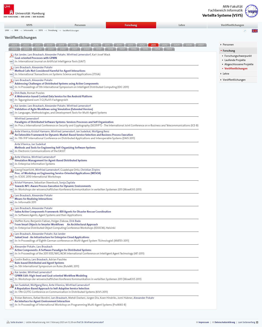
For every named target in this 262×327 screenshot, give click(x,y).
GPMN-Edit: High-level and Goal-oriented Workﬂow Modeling (51, 275)
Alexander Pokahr (55, 54)
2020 (49, 45)
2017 (84, 45)
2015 (107, 45)
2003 (51, 49)
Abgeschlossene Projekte (239, 64)
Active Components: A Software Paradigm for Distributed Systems (53, 250)
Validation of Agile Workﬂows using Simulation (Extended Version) (54, 109)
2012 (142, 45)
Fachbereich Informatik (225, 10)
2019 (61, 45)
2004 (39, 49)
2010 (164, 45)
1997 (122, 49)
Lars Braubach (36, 54)
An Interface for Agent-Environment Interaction (42, 301)
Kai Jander (21, 54)
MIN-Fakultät (233, 6)
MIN (16, 30)
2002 (63, 49)
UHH (7, 30)
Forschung (131, 25)
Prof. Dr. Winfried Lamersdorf (90, 322)
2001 (74, 49)
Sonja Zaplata (67, 182)
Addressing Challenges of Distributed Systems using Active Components (57, 83)
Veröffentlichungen (232, 25)
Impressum (204, 322)
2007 (201, 45)
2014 (119, 45)
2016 (96, 45)
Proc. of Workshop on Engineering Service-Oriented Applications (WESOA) (58, 173)
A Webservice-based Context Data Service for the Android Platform (53, 96)
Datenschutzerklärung (225, 322)
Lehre (182, 25)
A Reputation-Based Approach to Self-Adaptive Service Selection (52, 288)
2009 (177, 45)
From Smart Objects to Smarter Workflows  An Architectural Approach (56, 224)
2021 (37, 45)
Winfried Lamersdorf (79, 54)
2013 (130, 45)
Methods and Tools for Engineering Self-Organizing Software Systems (55, 147)
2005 (26, 49)
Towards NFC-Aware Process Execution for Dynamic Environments (53, 186)
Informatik (28, 30)
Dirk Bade (20, 93)
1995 (145, 49)
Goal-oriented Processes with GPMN (36, 58)
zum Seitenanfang (246, 322)
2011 (153, 45)
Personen (80, 25)
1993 (169, 49)
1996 (134, 49)
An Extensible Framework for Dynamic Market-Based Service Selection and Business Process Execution (74, 134)
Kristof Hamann (40, 131)
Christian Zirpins (90, 169)
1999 (98, 49)
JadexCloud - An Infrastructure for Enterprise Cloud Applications (52, 237)
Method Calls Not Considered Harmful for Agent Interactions (50, 70)
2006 (14, 49)
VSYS (29, 25)
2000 (87, 49)
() (222, 15)
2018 (73, 45)
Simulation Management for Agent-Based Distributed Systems (51, 160)
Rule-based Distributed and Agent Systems (39, 263)
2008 (189, 45)
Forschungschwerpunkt (238, 56)
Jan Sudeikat (83, 131)
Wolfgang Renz (100, 131)
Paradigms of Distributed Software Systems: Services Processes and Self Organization (64, 122)
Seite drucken (17, 322)
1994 (157, 49)
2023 (14, 45)
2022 (26, 45)
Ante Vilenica (22, 131)
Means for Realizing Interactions (33, 198)
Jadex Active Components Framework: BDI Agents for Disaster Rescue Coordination (63, 211)
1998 (110, 49)
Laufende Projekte (235, 60)
